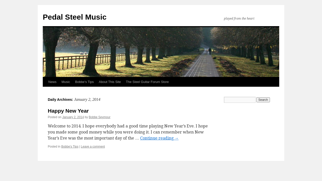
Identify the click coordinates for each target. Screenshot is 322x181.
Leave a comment (93, 146)
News (52, 82)
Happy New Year (68, 111)
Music (66, 82)
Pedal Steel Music (74, 17)
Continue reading (159, 138)
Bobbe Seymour (99, 117)
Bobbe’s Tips (84, 82)
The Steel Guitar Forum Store (147, 82)
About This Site (110, 82)
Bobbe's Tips (69, 146)
